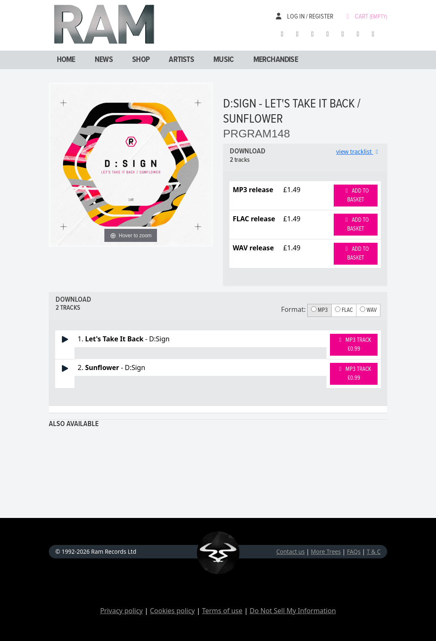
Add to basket (356, 195)
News (104, 60)
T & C (373, 551)
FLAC (344, 310)
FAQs (353, 551)
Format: (293, 309)
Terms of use (222, 610)
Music (223, 60)
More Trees (326, 551)
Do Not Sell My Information (293, 610)
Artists (181, 60)
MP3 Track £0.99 (354, 344)
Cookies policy (172, 610)
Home (66, 60)
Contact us (290, 551)
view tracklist (358, 152)
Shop (140, 60)
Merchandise (275, 60)
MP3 (319, 310)
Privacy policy (121, 610)
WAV (368, 310)
